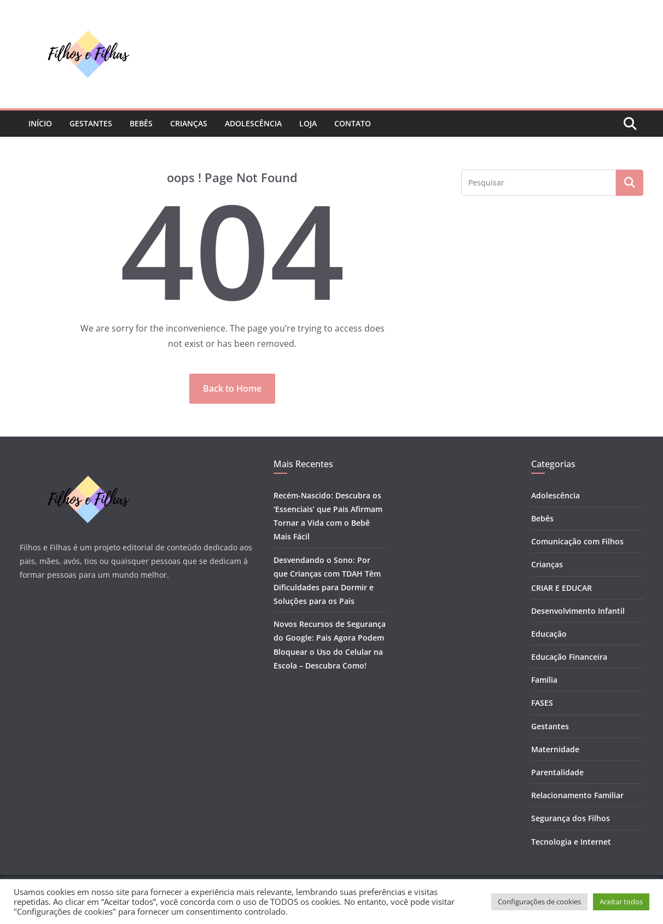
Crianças (188, 123)
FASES (542, 703)
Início (40, 123)
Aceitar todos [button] (621, 901)
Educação (549, 634)
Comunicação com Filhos (577, 541)
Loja (308, 123)
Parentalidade (557, 772)
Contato (352, 123)
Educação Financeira (569, 657)
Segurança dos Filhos (570, 818)
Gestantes (90, 123)
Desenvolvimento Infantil (578, 611)
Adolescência (253, 123)
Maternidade (555, 749)
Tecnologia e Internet (571, 841)
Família (544, 680)
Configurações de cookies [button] (539, 901)
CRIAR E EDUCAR (561, 588)
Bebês (141, 123)
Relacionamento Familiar (577, 795)
